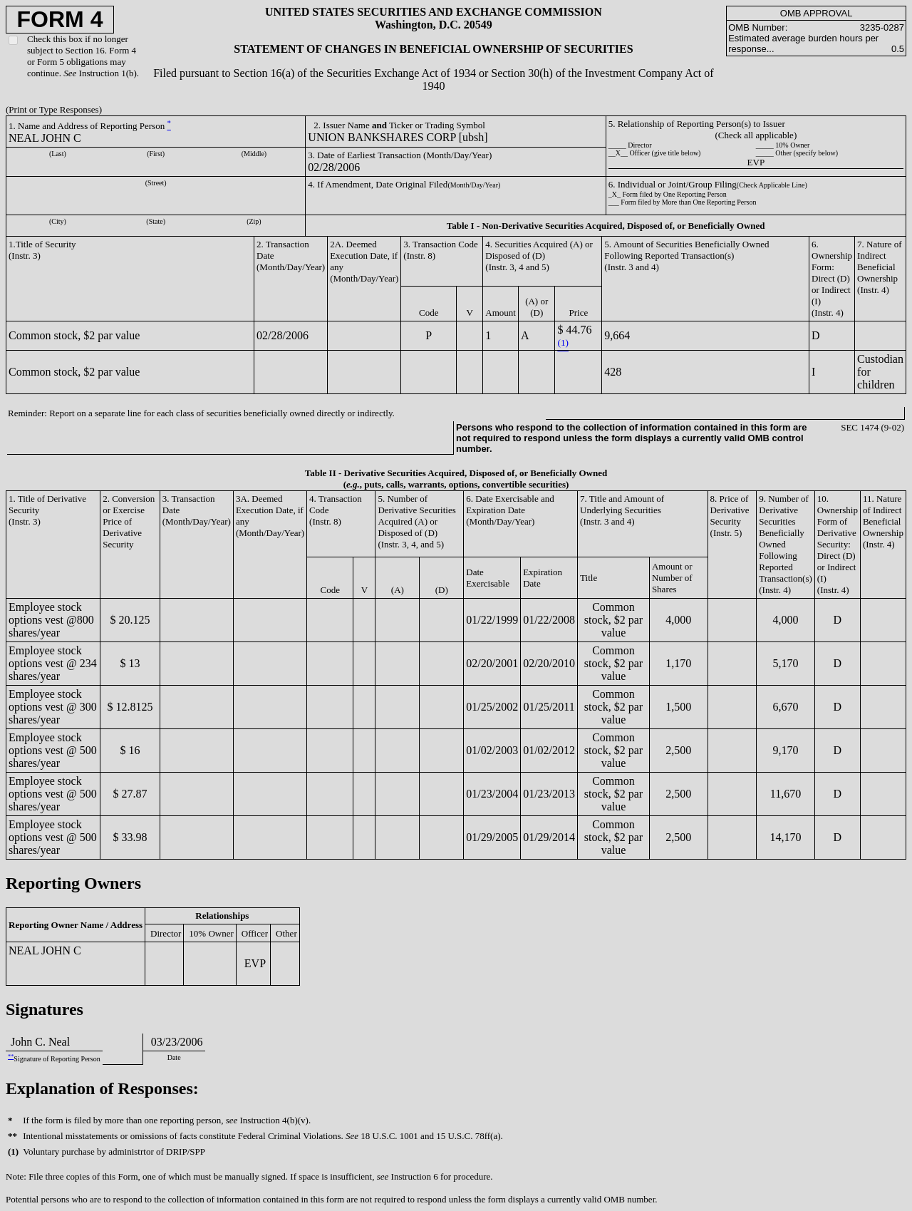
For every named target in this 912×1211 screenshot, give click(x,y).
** (11, 1056)
